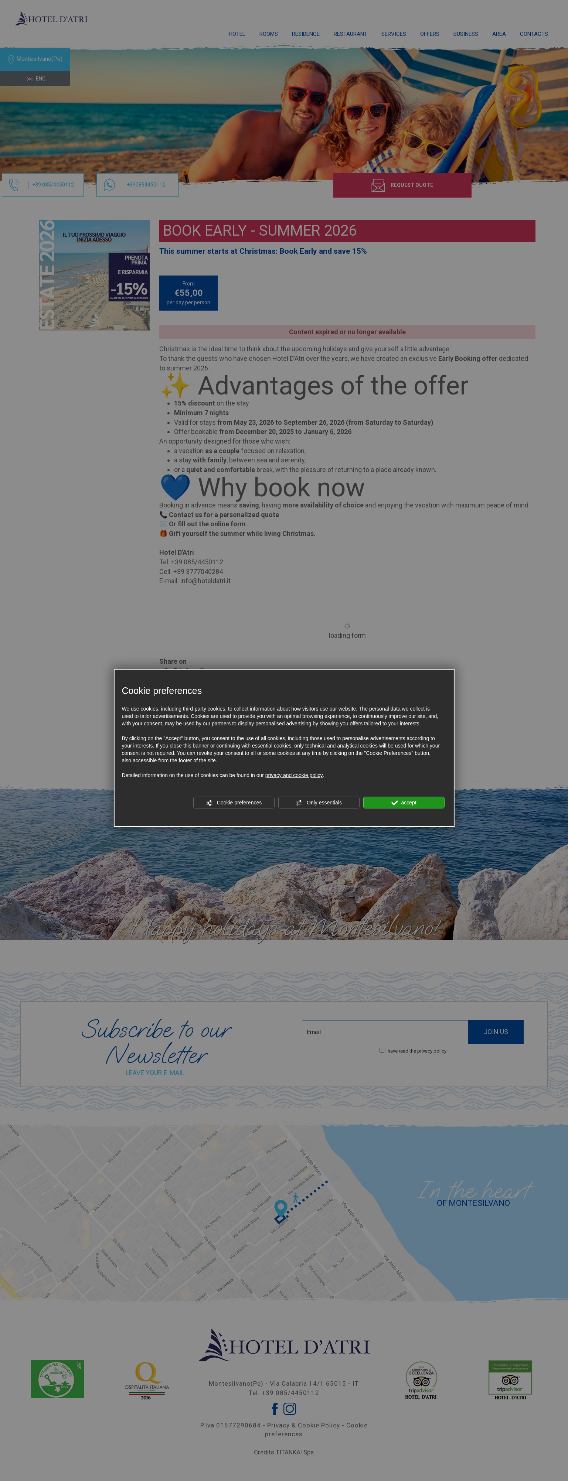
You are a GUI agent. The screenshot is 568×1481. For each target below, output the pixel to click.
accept (403, 803)
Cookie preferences (234, 803)
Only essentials (319, 803)
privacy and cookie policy (294, 775)
